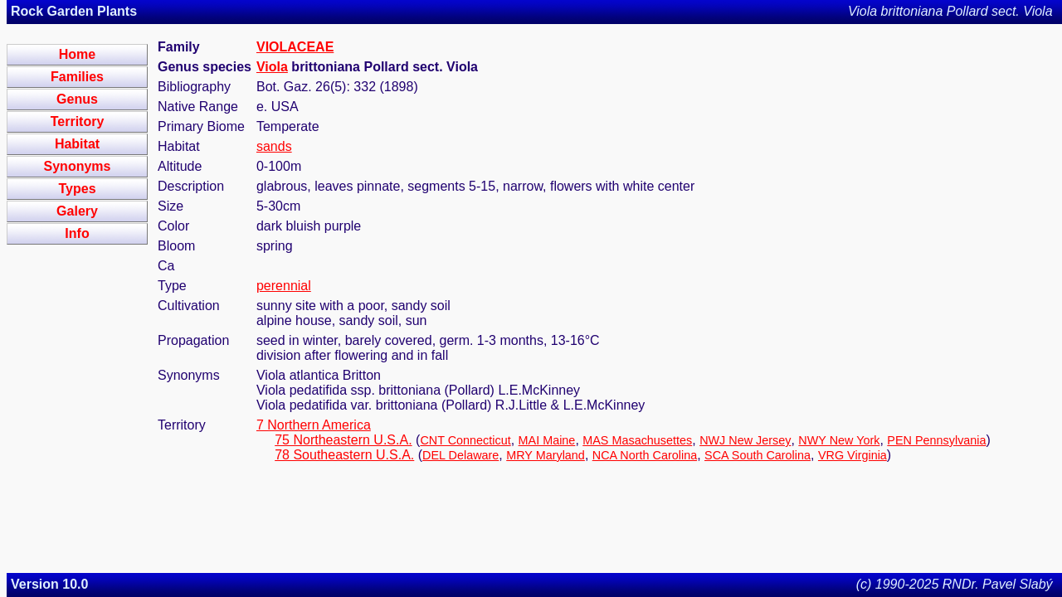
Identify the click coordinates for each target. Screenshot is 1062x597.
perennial (283, 286)
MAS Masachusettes (637, 440)
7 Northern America (313, 425)
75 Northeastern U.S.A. (343, 440)
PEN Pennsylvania (936, 440)
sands (274, 146)
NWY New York (838, 440)
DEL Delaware (460, 455)
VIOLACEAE (295, 47)
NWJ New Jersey (745, 440)
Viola (272, 67)
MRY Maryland (545, 455)
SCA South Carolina (757, 455)
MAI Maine (547, 440)
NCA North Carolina (644, 455)
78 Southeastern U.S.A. (344, 455)
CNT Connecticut (465, 440)
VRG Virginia (852, 455)
